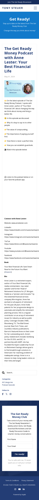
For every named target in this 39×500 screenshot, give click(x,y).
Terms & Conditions (12, 480)
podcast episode (8, 385)
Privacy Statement (27, 480)
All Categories (7, 382)
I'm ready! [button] (19, 454)
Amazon (8, 272)
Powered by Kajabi (19, 495)
